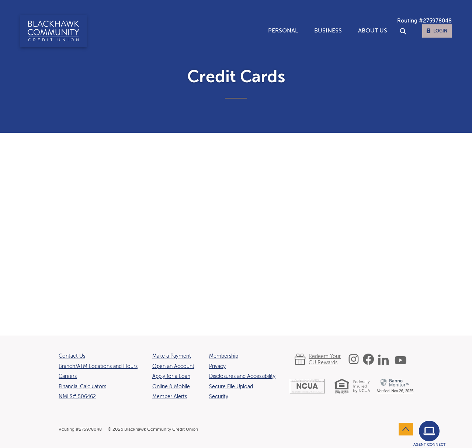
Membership (223, 356)
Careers (68, 376)
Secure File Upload (231, 386)
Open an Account (173, 366)
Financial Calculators (82, 386)
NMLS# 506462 (77, 396)
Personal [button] (283, 31)
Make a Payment (171, 356)
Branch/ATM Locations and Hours (98, 366)
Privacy (217, 366)
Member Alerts (169, 396)
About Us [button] (372, 31)
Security (218, 396)
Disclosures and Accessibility (242, 376)
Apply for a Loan (171, 376)
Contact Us (72, 356)
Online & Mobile (171, 386)
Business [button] (328, 31)
